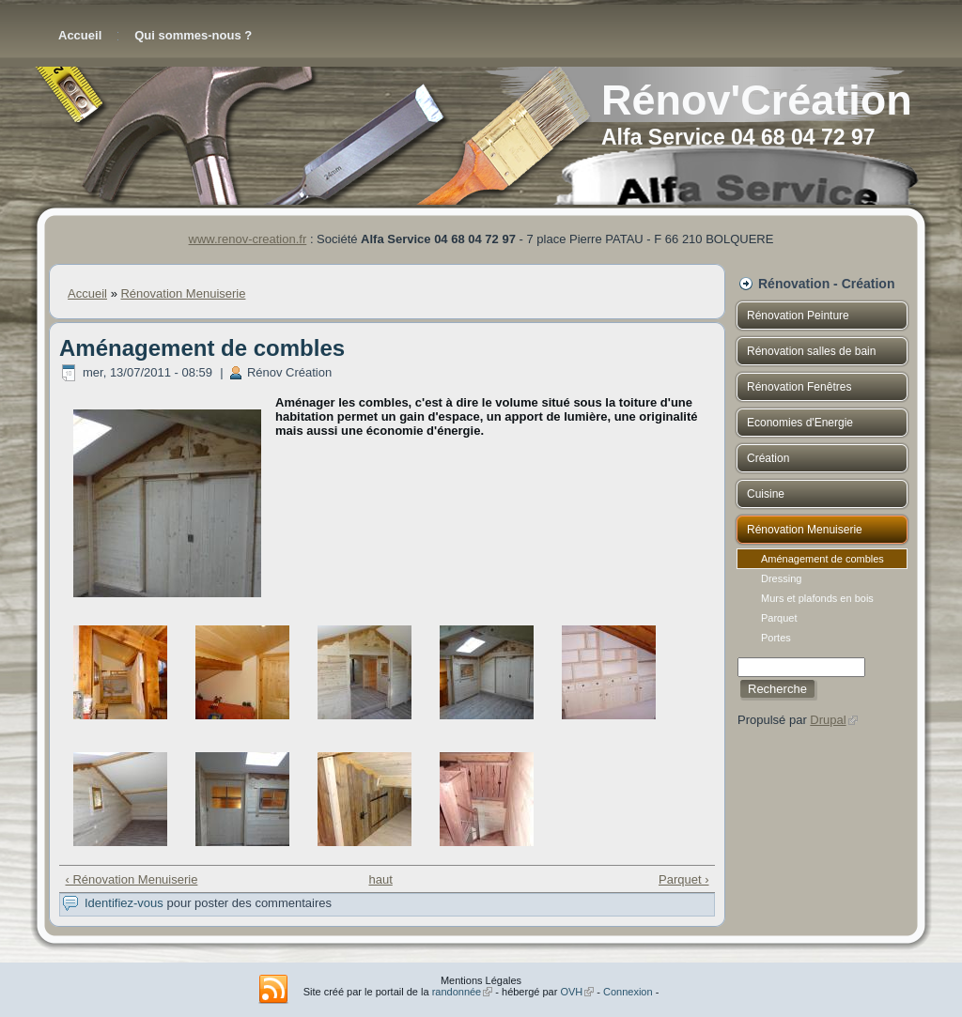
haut (380, 879)
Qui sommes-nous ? (193, 35)
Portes (822, 637)
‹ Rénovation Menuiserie (132, 879)
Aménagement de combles (822, 558)
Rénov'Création (756, 100)
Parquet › (683, 879)
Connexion (628, 991)
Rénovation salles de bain (811, 351)
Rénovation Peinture (798, 315)
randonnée (462, 991)
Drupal (833, 720)
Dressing (822, 578)
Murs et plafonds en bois (822, 598)
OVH (577, 991)
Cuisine (765, 494)
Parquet (822, 618)
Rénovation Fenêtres (799, 386)
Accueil (79, 35)
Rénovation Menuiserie (182, 293)
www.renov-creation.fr (248, 239)
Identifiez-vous (124, 903)
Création (768, 458)
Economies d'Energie (800, 422)
